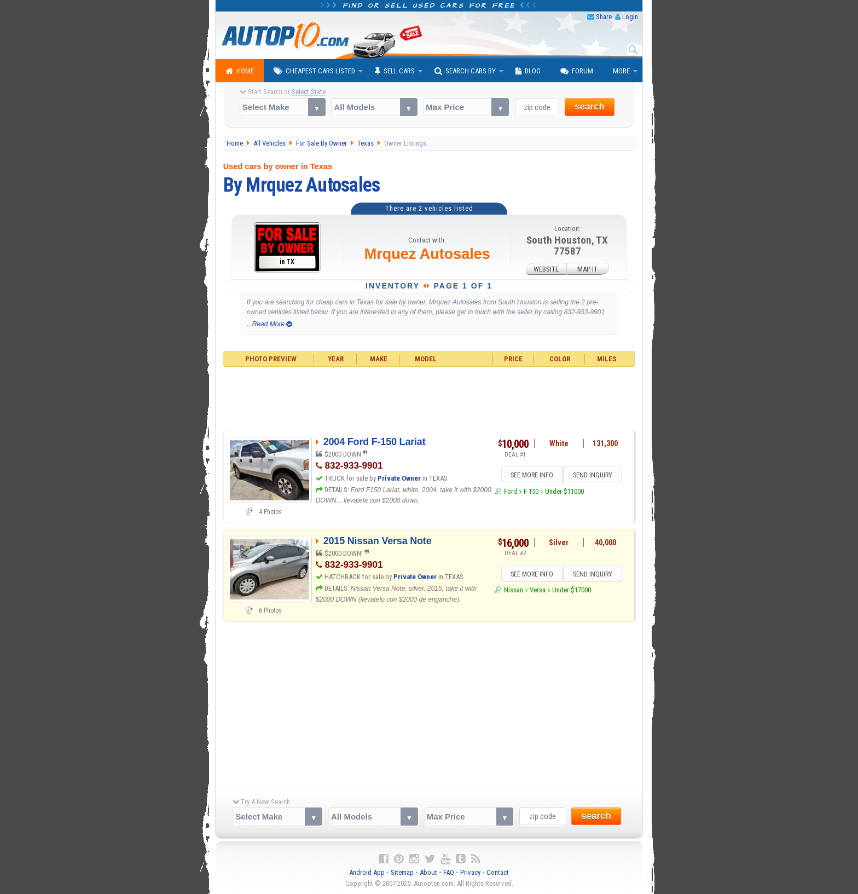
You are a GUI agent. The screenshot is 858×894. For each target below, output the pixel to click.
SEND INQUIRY (593, 475)
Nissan (513, 590)
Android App (367, 872)
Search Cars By (465, 71)
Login (630, 17)
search (590, 106)
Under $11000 (564, 491)
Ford (510, 491)
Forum (576, 71)
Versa (538, 590)
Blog (528, 71)
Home (239, 71)
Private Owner (399, 478)
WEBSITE (546, 268)
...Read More (269, 324)
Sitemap (402, 872)
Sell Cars (395, 71)
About (428, 872)
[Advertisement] (429, 397)
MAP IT (587, 268)
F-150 (531, 491)
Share (604, 17)
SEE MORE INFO (531, 475)
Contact (497, 872)
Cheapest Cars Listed (314, 71)
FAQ (448, 872)
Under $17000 (571, 590)
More (621, 71)
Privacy (470, 872)
